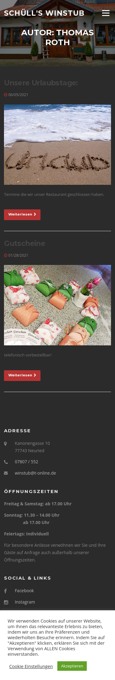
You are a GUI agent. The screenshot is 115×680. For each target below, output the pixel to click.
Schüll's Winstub (44, 13)
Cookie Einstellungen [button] (31, 666)
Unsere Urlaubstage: (41, 83)
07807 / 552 (26, 461)
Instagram (25, 602)
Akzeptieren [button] (72, 666)
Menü (105, 13)
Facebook (24, 590)
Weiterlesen (22, 214)
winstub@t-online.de (35, 473)
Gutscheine (24, 243)
